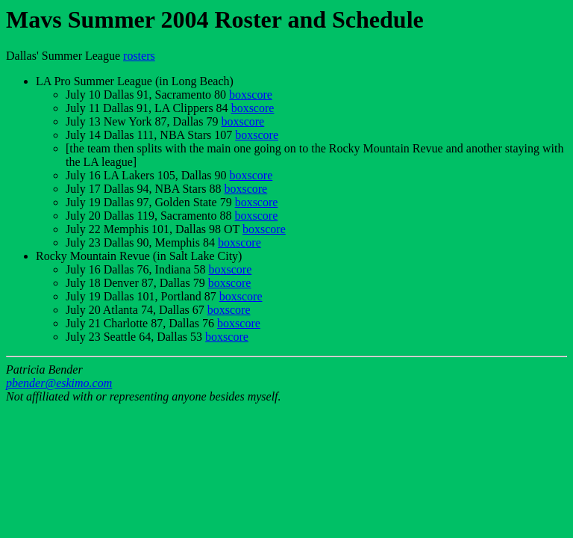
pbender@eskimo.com (59, 383)
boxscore (250, 94)
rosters (139, 55)
